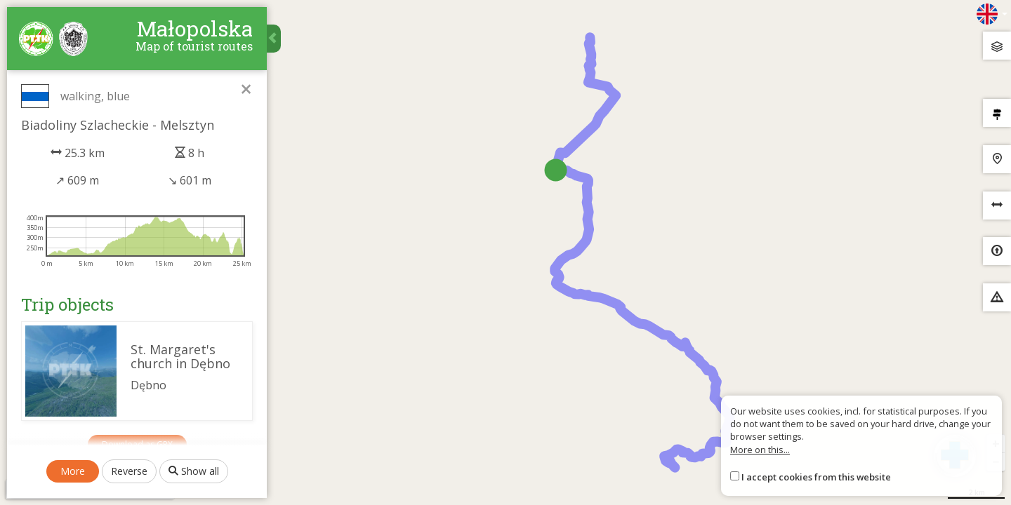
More (72, 471)
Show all (193, 471)
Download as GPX (137, 444)
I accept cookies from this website (816, 477)
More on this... (760, 449)
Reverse (129, 471)
